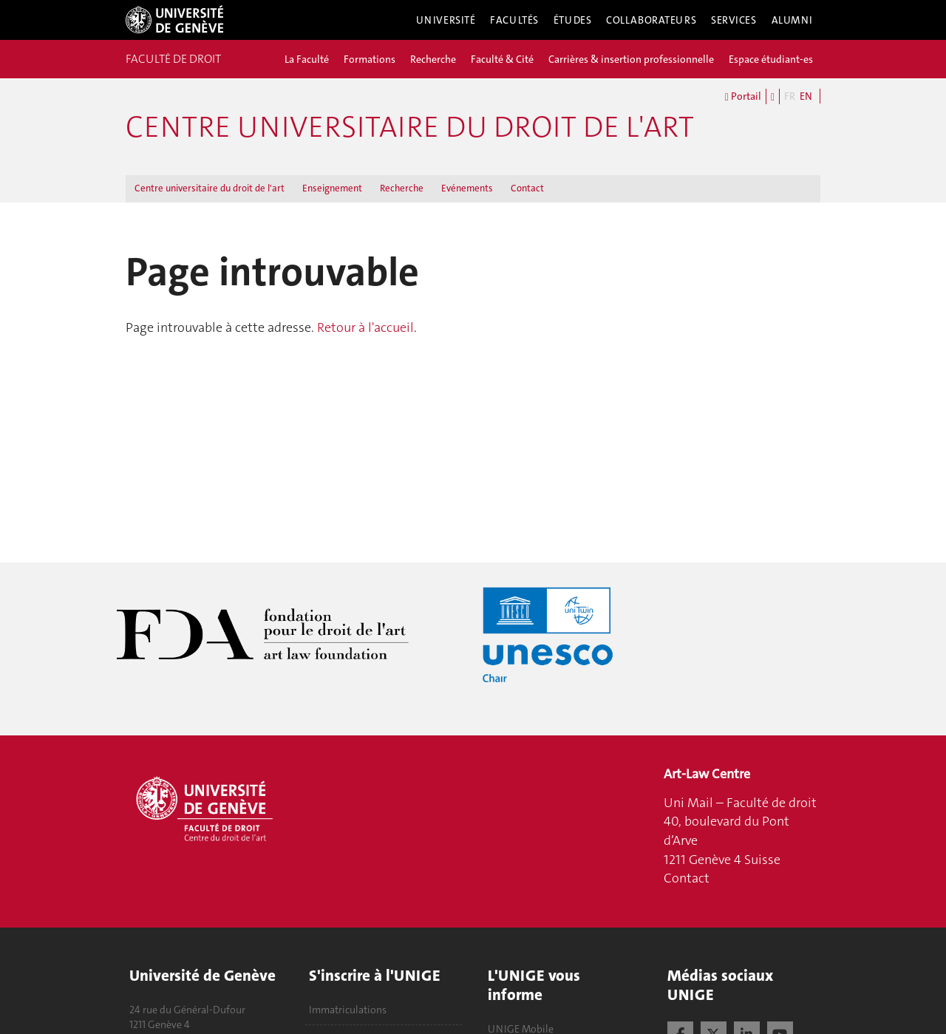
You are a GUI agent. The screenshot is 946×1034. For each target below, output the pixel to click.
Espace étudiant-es (771, 59)
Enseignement (332, 188)
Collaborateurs (651, 20)
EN (806, 96)
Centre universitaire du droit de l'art (410, 127)
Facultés (514, 20)
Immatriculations (348, 1009)
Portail (743, 96)
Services (734, 20)
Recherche (433, 59)
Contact (527, 188)
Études (572, 20)
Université (446, 20)
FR (789, 96)
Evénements (467, 188)
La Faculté (307, 59)
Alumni (792, 20)
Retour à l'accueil (365, 327)
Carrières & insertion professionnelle (631, 59)
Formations (369, 59)
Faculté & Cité (502, 59)
